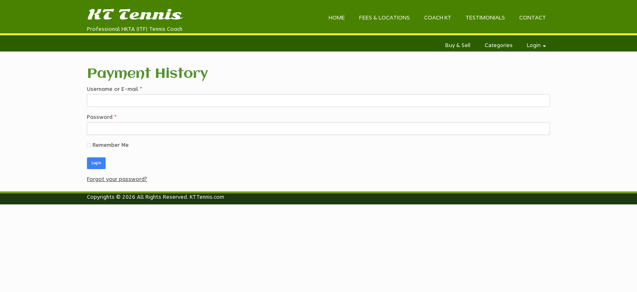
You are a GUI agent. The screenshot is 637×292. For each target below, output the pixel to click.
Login (536, 45)
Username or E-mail (114, 89)
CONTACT (532, 17)
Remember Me (108, 145)
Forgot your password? (117, 179)
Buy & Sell (457, 45)
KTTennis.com (207, 197)
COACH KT (437, 17)
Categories (499, 45)
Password (102, 117)
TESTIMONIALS (485, 17)
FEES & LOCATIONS (384, 17)
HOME (337, 17)
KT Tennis (134, 14)
